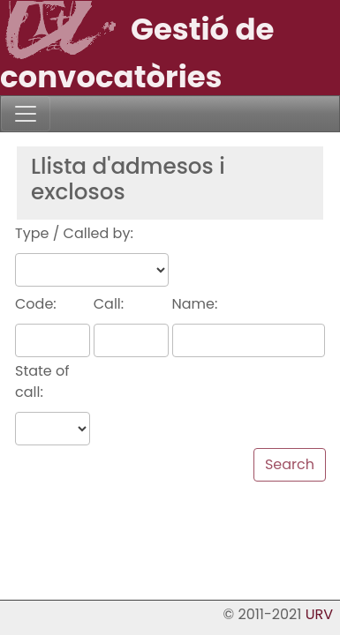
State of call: (42, 381)
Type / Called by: (74, 233)
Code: (36, 304)
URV (319, 614)
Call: (109, 304)
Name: (195, 304)
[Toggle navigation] (25, 113)
